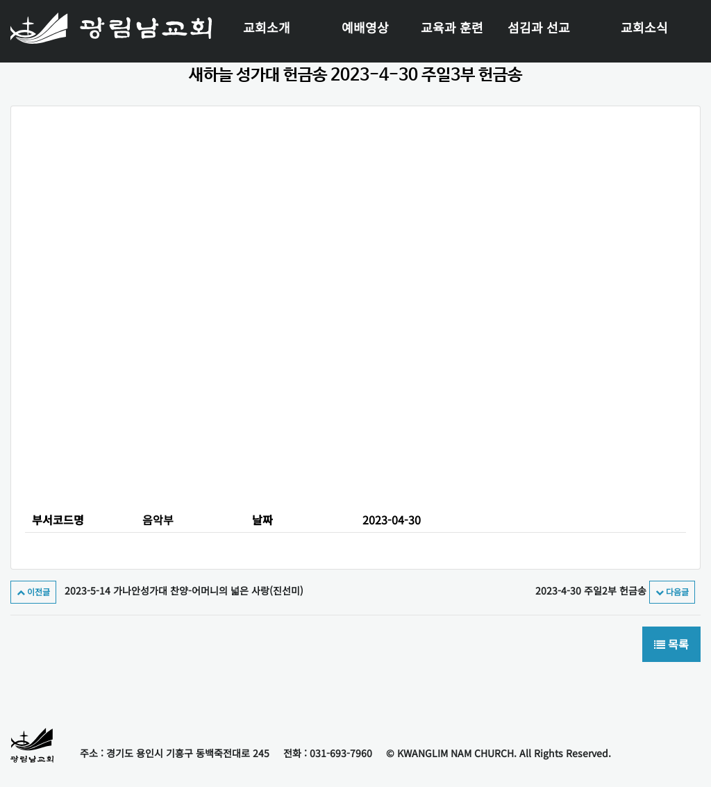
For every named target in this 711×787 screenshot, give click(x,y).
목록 (671, 644)
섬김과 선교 (539, 27)
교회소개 (266, 27)
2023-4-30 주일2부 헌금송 (615, 590)
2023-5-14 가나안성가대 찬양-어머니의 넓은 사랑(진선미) (156, 590)
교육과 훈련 (452, 27)
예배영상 (365, 27)
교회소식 (644, 27)
